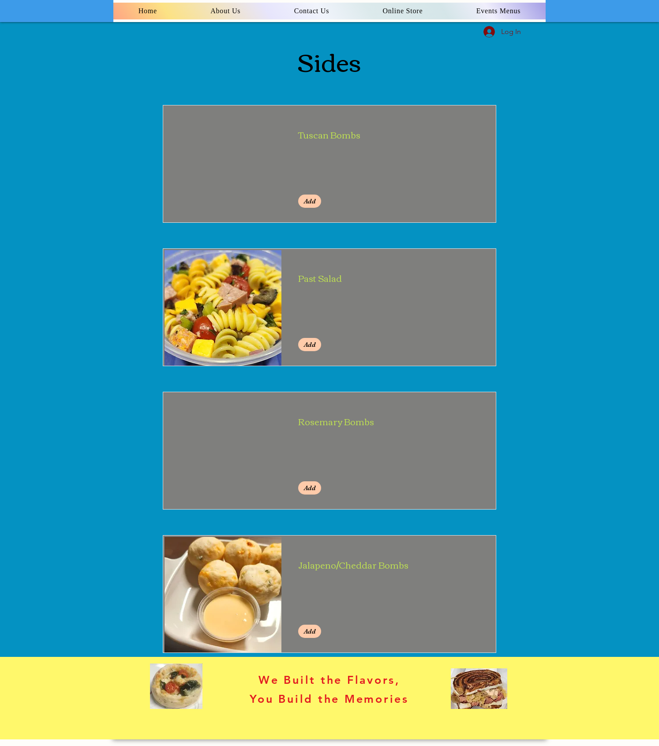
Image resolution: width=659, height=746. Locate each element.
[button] (309, 201)
